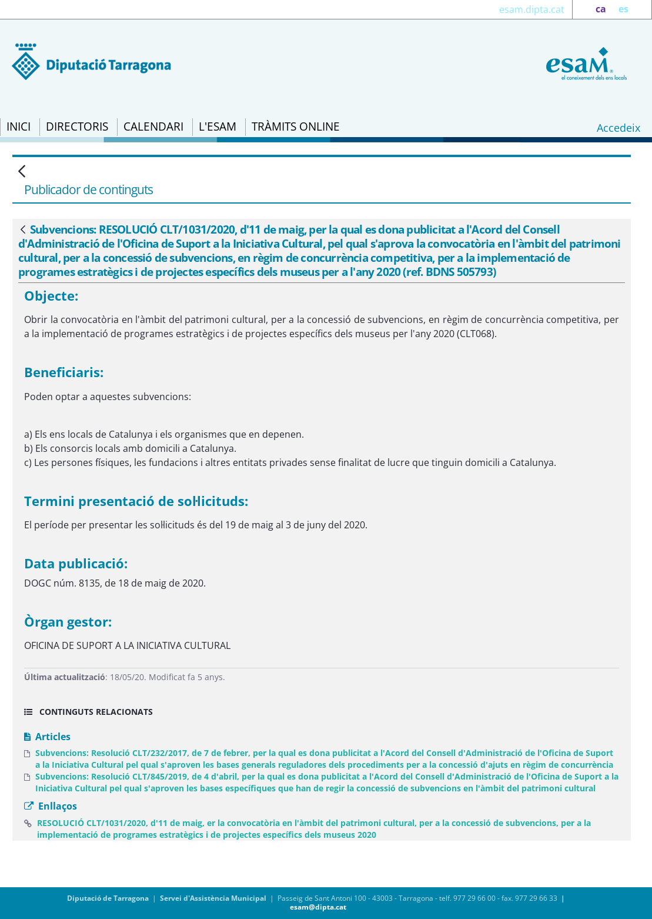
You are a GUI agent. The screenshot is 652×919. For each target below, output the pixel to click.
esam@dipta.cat (318, 907)
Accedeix (618, 128)
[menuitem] (18, 127)
